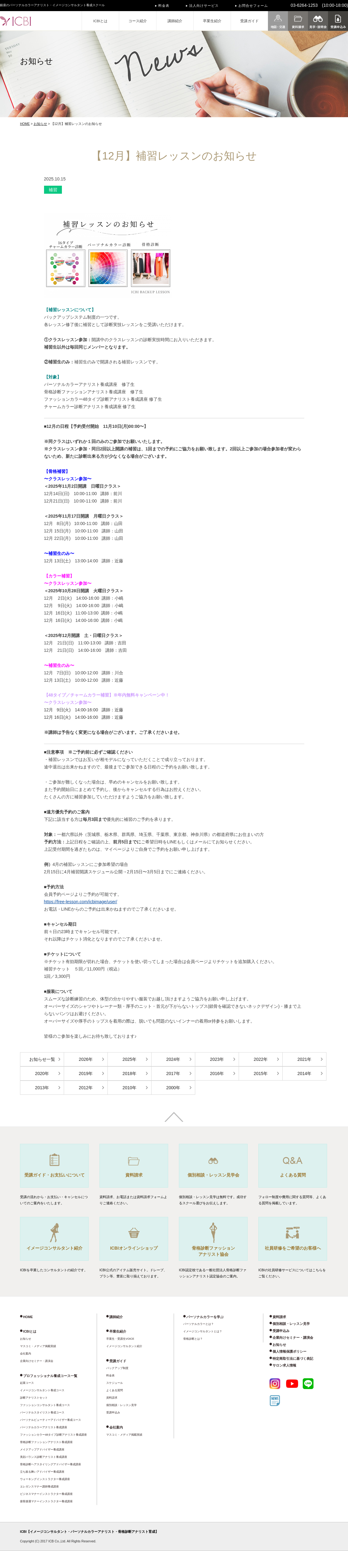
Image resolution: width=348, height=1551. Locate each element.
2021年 (304, 1059)
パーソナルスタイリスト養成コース (42, 1412)
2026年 (86, 1059)
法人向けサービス (204, 5)
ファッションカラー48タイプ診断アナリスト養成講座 (53, 1434)
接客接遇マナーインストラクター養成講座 (46, 1501)
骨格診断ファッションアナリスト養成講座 (46, 1442)
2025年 (129, 1059)
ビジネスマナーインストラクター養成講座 (46, 1493)
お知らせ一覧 (42, 1059)
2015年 (261, 1073)
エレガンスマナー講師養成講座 (39, 1486)
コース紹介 (137, 21)
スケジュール (114, 1382)
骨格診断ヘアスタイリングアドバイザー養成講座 (50, 1464)
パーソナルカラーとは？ (198, 1324)
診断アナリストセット (34, 1397)
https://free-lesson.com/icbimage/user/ (80, 901)
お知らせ (40, 124)
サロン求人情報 (284, 1365)
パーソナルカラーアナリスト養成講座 (43, 1427)
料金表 (163, 5)
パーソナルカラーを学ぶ (205, 1317)
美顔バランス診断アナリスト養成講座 (43, 1456)
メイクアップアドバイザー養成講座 (42, 1449)
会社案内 (25, 1353)
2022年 (261, 1059)
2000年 (173, 1087)
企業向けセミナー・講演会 (36, 1361)
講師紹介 (175, 21)
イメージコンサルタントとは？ (202, 1331)
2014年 (304, 1073)
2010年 (129, 1087)
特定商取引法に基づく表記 (293, 1358)
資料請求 (111, 1397)
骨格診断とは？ (193, 1338)
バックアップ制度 (117, 1368)
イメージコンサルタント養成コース (42, 1390)
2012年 (86, 1087)
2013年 (42, 1087)
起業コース (27, 1382)
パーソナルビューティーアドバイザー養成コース (50, 1419)
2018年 (129, 1073)
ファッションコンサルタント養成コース (45, 1405)
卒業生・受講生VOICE (120, 1338)
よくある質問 (114, 1390)
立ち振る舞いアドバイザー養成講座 (42, 1471)
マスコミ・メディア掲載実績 (38, 1346)
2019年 (86, 1073)
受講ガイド (249, 21)
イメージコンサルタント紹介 (124, 1346)
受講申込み (113, 1412)
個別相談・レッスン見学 (121, 1405)
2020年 (42, 1073)
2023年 (217, 1059)
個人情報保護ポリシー (289, 1351)
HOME (25, 124)
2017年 (173, 1073)
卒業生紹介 (212, 21)
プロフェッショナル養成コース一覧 (50, 1376)
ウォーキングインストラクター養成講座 (45, 1479)
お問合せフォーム (253, 5)
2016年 (217, 1073)
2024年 (173, 1059)
